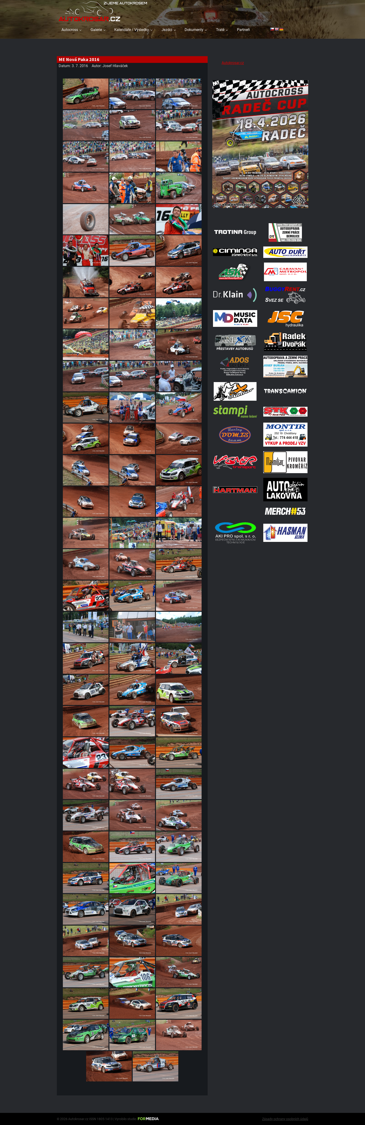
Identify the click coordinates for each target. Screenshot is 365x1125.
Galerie (96, 29)
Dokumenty (194, 29)
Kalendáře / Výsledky (131, 29)
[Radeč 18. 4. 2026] (260, 212)
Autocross (69, 29)
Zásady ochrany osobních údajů (285, 1119)
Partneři (243, 29)
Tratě (220, 29)
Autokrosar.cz (233, 63)
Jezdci (167, 29)
